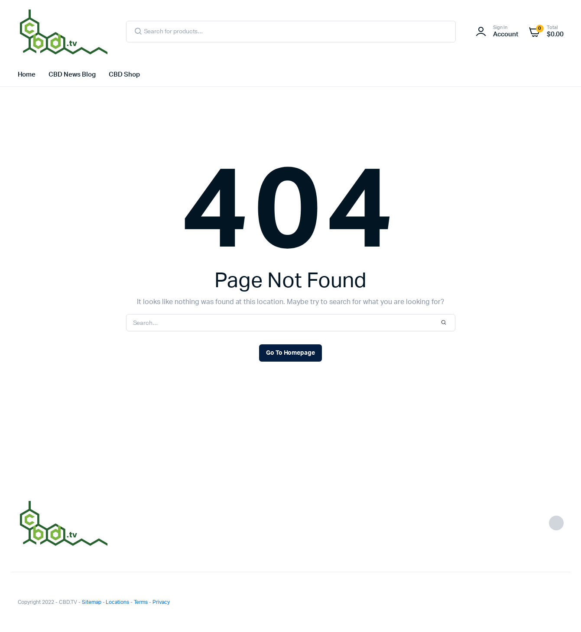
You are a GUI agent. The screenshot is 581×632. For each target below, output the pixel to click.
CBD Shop (124, 74)
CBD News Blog (72, 74)
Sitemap (91, 602)
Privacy (161, 602)
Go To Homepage (290, 353)
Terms (141, 602)
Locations (117, 602)
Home (27, 74)
